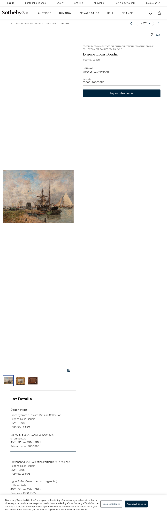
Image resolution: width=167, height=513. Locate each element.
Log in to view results (121, 93)
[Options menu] (145, 23)
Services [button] (99, 3)
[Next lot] (158, 23)
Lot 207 (65, 23)
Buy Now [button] (65, 13)
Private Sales (89, 13)
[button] (38, 196)
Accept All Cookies (136, 504)
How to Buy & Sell (125, 3)
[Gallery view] (68, 370)
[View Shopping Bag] (159, 13)
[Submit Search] (141, 13)
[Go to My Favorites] (150, 13)
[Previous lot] (131, 23)
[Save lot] (151, 34)
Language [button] (151, 3)
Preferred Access (35, 3)
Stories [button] (78, 3)
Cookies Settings (111, 504)
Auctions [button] (44, 13)
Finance (127, 13)
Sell (110, 13)
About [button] (60, 3)
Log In (11, 3)
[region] (83, 504)
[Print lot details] (157, 34)
